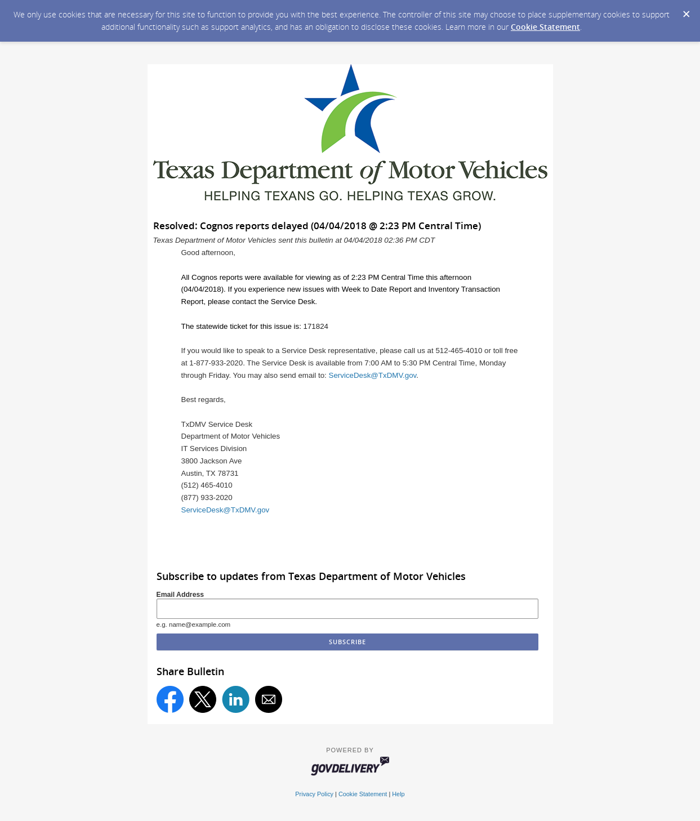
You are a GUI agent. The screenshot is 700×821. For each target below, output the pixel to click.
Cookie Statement (545, 26)
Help (398, 794)
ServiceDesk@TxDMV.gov (373, 375)
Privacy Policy (314, 794)
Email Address (180, 595)
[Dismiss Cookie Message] (686, 10)
